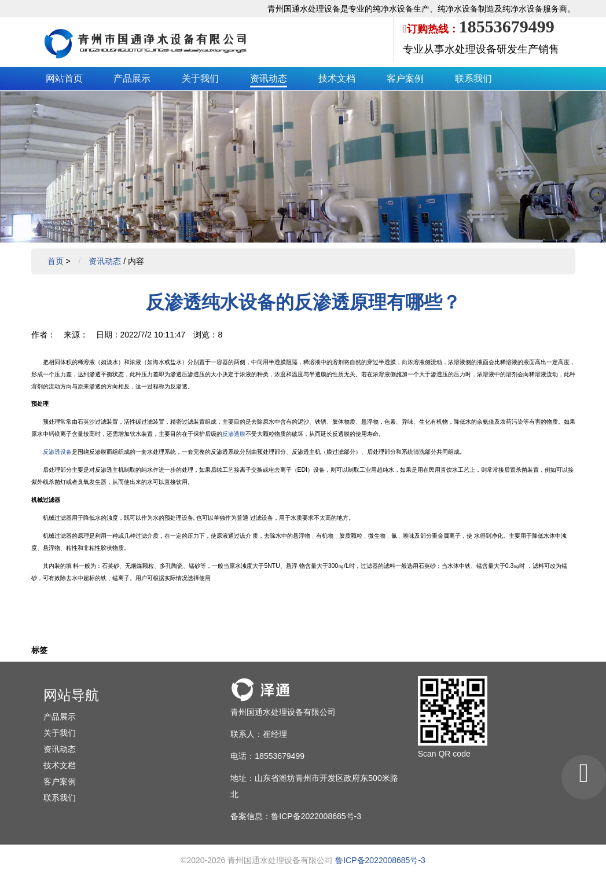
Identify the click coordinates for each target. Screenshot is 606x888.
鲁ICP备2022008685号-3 (380, 860)
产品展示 (131, 78)
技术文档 (336, 78)
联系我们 (473, 78)
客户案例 (405, 78)
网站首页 (64, 78)
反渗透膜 (233, 434)
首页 (55, 261)
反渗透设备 (57, 452)
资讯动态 (268, 78)
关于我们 (200, 78)
